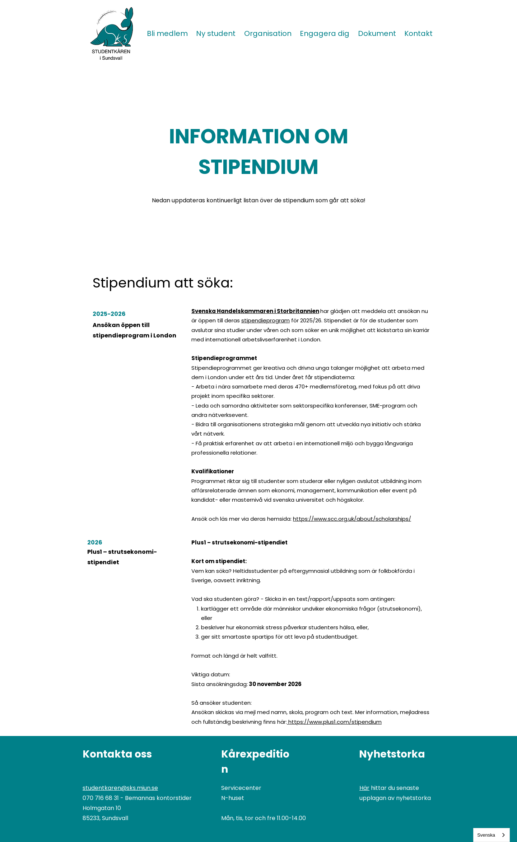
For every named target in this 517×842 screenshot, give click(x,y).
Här (364, 788)
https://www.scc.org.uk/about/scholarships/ (352, 519)
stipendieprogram (265, 320)
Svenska (486, 835)
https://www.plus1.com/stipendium (335, 722)
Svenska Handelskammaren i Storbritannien (255, 311)
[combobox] (491, 835)
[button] (216, 33)
